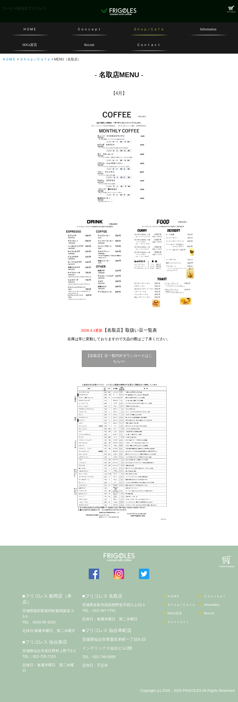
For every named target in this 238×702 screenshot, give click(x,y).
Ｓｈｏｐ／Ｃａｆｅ (148, 29)
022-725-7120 (44, 656)
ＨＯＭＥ (30, 29)
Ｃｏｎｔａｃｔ (149, 45)
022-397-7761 (104, 610)
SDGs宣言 (29, 45)
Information (208, 29)
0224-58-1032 (44, 622)
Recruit (89, 45)
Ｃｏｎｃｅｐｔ (89, 29)
